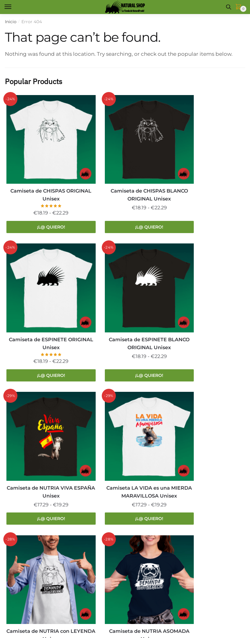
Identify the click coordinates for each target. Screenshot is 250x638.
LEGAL (12, 606)
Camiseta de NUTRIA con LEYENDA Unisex (42, 446)
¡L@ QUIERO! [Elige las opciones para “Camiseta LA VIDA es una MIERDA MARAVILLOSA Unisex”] (206, 345)
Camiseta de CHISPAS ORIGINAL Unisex (42, 178)
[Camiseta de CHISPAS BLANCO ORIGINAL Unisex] (124, 131)
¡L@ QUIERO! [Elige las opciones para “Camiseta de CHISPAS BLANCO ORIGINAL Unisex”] (124, 210)
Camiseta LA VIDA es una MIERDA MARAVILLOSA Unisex (206, 315)
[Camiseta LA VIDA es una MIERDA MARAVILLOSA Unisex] (206, 263)
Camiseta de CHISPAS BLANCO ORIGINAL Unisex (124, 178)
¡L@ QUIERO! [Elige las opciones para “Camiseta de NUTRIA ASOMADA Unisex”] (124, 472)
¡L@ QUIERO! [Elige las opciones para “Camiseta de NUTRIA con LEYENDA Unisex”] (43, 472)
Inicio (11, 21)
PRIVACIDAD (39, 606)
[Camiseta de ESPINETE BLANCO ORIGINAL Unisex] (42, 263)
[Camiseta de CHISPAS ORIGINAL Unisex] (42, 131)
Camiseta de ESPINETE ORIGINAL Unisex (206, 178)
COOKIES (68, 606)
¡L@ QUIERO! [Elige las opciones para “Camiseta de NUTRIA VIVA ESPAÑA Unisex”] (124, 345)
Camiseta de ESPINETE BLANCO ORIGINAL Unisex (43, 311)
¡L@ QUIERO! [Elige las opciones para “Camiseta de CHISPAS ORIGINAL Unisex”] (43, 210)
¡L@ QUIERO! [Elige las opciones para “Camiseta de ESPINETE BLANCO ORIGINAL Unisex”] (43, 345)
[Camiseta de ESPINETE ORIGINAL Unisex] (206, 131)
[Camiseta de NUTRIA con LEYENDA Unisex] (42, 398)
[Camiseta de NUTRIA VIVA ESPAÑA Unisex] (124, 263)
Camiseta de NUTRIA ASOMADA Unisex (124, 446)
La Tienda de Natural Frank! (36, 594)
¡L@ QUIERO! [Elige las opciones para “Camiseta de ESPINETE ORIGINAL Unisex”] (206, 210)
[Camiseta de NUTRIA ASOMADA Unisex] (124, 398)
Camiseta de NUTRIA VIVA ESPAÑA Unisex (124, 311)
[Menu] (14, 7)
